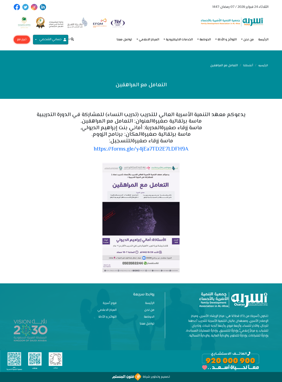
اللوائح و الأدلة (227, 39)
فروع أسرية (110, 303)
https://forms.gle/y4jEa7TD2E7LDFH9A (141, 149)
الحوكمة (205, 39)
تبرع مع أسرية (21, 40)
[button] (71, 39)
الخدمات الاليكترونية (179, 39)
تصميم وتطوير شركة (141, 377)
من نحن (248, 39)
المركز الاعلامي (149, 39)
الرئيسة (263, 39)
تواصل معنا (124, 39)
